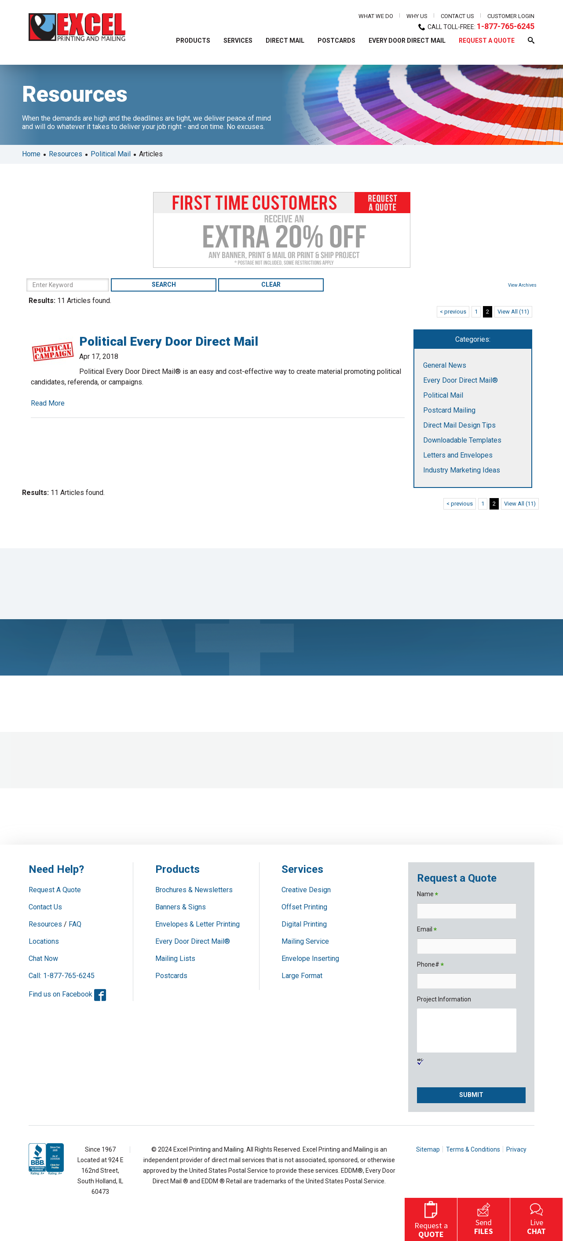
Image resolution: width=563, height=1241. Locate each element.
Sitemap (428, 1149)
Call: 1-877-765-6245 (62, 975)
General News (444, 365)
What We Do (375, 16)
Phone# (430, 965)
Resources (65, 154)
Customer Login (510, 16)
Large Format (302, 975)
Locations (44, 941)
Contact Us (457, 16)
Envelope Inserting (310, 958)
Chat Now (43, 958)
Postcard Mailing (449, 410)
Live (536, 1218)
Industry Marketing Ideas (461, 470)
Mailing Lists (175, 958)
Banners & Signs (180, 907)
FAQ (75, 924)
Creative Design (306, 890)
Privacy (516, 1149)
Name (427, 894)
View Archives (522, 285)
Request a (431, 1218)
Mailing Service (305, 941)
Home (31, 154)
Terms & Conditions (473, 1149)
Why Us (417, 16)
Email (427, 930)
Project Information (444, 999)
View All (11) (513, 311)
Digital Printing (304, 924)
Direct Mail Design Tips (459, 425)
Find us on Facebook (67, 994)
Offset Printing (304, 907)
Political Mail (111, 154)
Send (483, 1218)
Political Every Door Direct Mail (168, 341)
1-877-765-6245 (505, 26)
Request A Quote (55, 890)
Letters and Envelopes (458, 455)
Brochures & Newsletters (194, 890)
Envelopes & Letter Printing (197, 924)
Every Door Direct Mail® (460, 380)
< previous (453, 311)
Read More (48, 403)
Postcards (171, 975)
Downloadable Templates (462, 440)
